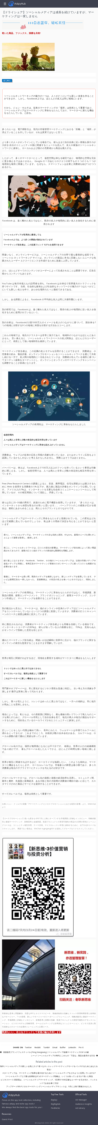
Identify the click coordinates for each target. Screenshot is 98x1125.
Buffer (63, 1047)
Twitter (28, 1047)
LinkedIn (72, 1047)
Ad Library (80, 1108)
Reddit (37, 1047)
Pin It (81, 1047)
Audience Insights (83, 1104)
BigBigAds (55, 1104)
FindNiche (55, 1108)
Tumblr (46, 1047)
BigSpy (54, 1099)
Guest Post (7, 1119)
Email (54, 1047)
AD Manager (81, 1099)
